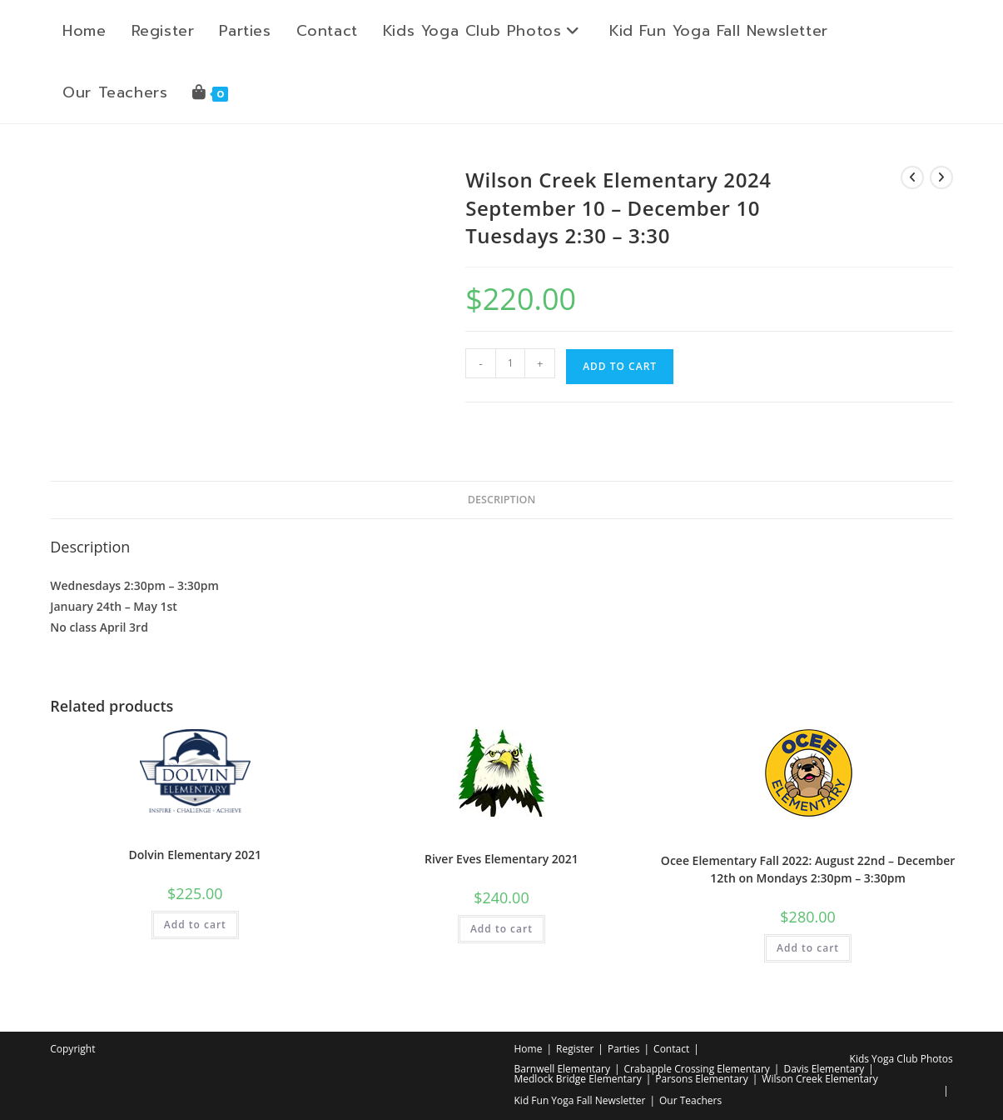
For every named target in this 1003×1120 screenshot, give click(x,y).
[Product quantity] (510, 363)
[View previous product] (912, 177)
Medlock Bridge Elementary (578, 1079)
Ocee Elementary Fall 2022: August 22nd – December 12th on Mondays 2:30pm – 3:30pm (808, 869)
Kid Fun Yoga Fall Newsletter (580, 1100)
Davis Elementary (823, 1069)
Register (574, 1049)
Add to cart (620, 366)
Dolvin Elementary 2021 (195, 854)
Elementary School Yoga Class (195, 834)
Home (528, 1049)
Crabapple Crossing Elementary (697, 1069)
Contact (671, 1049)
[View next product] (941, 177)
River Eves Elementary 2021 (501, 859)
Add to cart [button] (195, 925)
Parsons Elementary (701, 1079)
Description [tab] (502, 499)
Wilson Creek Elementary (819, 1079)
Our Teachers (690, 1100)
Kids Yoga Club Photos (901, 1059)
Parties (624, 1049)
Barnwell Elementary (562, 1069)
